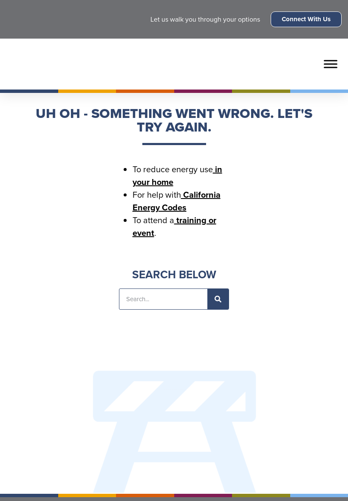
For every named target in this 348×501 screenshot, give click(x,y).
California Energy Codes (177, 201)
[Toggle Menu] (330, 64)
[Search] (218, 299)
